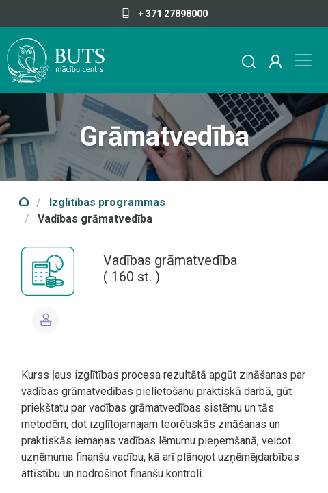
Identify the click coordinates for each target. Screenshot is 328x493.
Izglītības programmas (107, 202)
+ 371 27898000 (164, 13)
